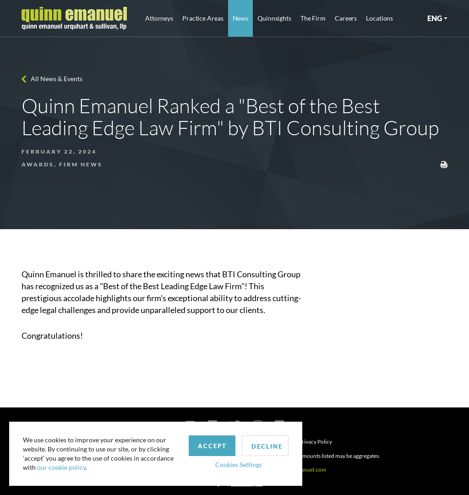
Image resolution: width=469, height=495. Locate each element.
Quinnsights (274, 18)
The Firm (313, 18)
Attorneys (159, 18)
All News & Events (56, 78)
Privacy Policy (315, 441)
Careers (346, 18)
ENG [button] (434, 18)
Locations (379, 18)
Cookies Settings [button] (238, 464)
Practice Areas (202, 18)
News (241, 18)
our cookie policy (61, 467)
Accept (212, 446)
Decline (267, 446)
